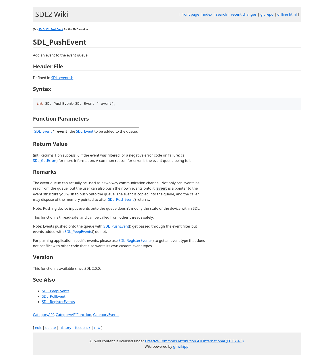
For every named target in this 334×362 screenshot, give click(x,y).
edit (38, 328)
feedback (82, 328)
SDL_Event (43, 131)
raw (97, 328)
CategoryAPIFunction (73, 315)
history (65, 328)
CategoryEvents (106, 315)
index (207, 14)
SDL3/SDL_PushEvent (51, 29)
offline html (287, 14)
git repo (266, 14)
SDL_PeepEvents (78, 232)
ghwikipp (181, 346)
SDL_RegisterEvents (135, 241)
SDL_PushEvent (121, 199)
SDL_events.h (62, 77)
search (221, 14)
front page (190, 14)
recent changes (243, 14)
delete (50, 328)
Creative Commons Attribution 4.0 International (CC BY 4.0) (194, 341)
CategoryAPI (43, 315)
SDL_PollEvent (53, 296)
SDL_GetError (44, 161)
